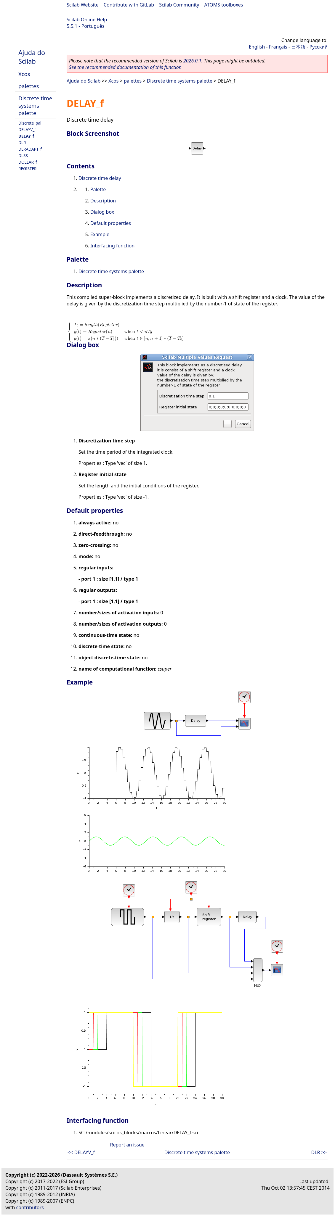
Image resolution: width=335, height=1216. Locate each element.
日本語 (298, 47)
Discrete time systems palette (35, 105)
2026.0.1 (192, 60)
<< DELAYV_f (81, 1152)
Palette (98, 189)
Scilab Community (179, 4)
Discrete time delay (99, 178)
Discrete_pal (29, 123)
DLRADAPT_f (30, 149)
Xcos (24, 74)
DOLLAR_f (27, 162)
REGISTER (27, 168)
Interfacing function (112, 245)
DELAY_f (26, 136)
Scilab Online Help (87, 19)
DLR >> (319, 1152)
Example (99, 234)
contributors (30, 1207)
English (257, 47)
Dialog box (102, 212)
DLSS (23, 155)
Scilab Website (83, 4)
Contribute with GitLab (129, 4)
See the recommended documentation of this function (125, 67)
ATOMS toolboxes (223, 4)
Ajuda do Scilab (31, 56)
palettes (28, 86)
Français (278, 47)
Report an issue (127, 1144)
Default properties (110, 223)
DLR (22, 142)
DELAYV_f (27, 129)
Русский (319, 47)
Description (103, 200)
